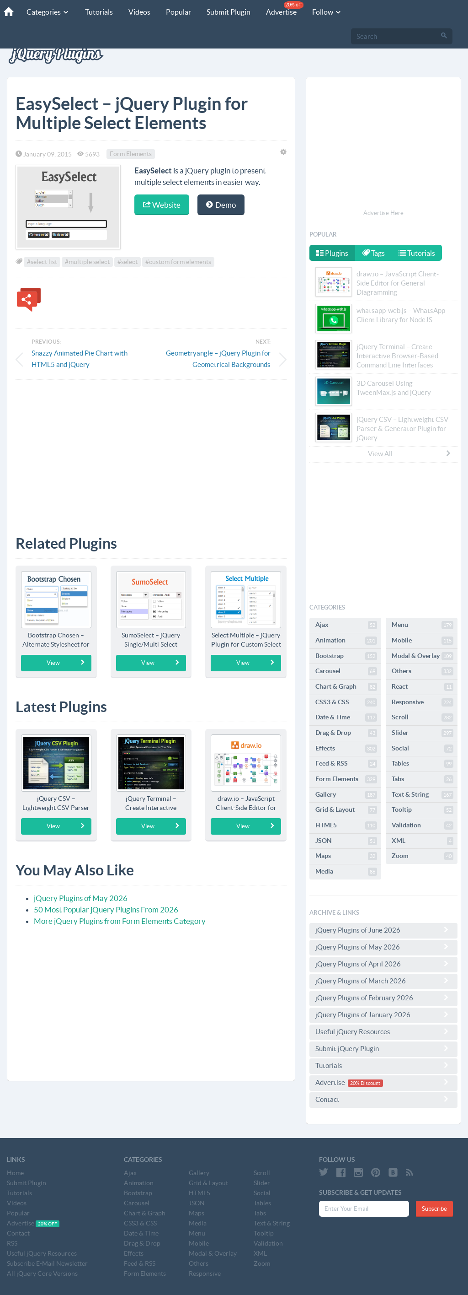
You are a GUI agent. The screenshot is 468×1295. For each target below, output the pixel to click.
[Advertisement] (151, 451)
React (422, 687)
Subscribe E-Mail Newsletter (47, 1263)
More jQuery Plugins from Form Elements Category (120, 921)
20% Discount (365, 1083)
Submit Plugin (227, 12)
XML (422, 841)
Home (15, 1172)
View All (410, 453)
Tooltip (422, 810)
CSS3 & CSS (346, 702)
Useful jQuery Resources (383, 1031)
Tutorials (98, 12)
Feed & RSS (346, 764)
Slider (422, 733)
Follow (325, 12)
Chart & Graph (346, 687)
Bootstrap (346, 656)
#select (127, 261)
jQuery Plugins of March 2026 (383, 981)
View (66, 662)
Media (346, 872)
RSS (12, 1243)
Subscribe (434, 1208)
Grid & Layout (346, 810)
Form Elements (131, 154)
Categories (46, 12)
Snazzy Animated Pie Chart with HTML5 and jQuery (80, 358)
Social (422, 749)
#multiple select (87, 261)
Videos (138, 12)
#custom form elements (178, 261)
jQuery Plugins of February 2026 (383, 997)
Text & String (422, 795)
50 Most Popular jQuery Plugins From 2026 (106, 909)
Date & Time (346, 717)
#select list (42, 261)
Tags (374, 253)
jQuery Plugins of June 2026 (383, 930)
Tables (422, 764)
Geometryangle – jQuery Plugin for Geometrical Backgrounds (218, 358)
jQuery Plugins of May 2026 (81, 898)
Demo (221, 204)
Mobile (422, 641)
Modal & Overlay (422, 656)
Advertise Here (383, 213)
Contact (383, 1099)
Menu (422, 625)
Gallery (346, 795)
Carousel (346, 671)
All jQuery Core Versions (42, 1273)
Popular (177, 12)
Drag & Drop (346, 733)
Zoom (422, 856)
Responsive (422, 702)
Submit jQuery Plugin (383, 1048)
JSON (346, 841)
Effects (346, 749)
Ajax (346, 625)
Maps (346, 856)
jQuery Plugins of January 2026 (383, 1014)
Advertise (283, 8)
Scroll (422, 717)
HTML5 (346, 825)
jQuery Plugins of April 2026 (383, 964)
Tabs (422, 779)
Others (422, 671)
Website (162, 204)
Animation (346, 641)
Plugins (332, 253)
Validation (422, 825)
